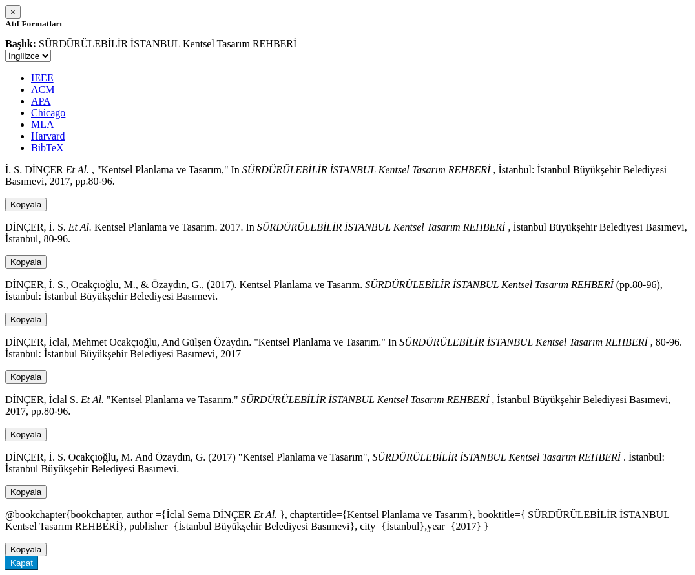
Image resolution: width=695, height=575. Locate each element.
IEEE (42, 77)
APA (41, 101)
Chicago (48, 112)
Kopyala (25, 204)
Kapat (21, 563)
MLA (42, 124)
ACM (42, 89)
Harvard (48, 136)
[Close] (13, 12)
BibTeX (47, 147)
